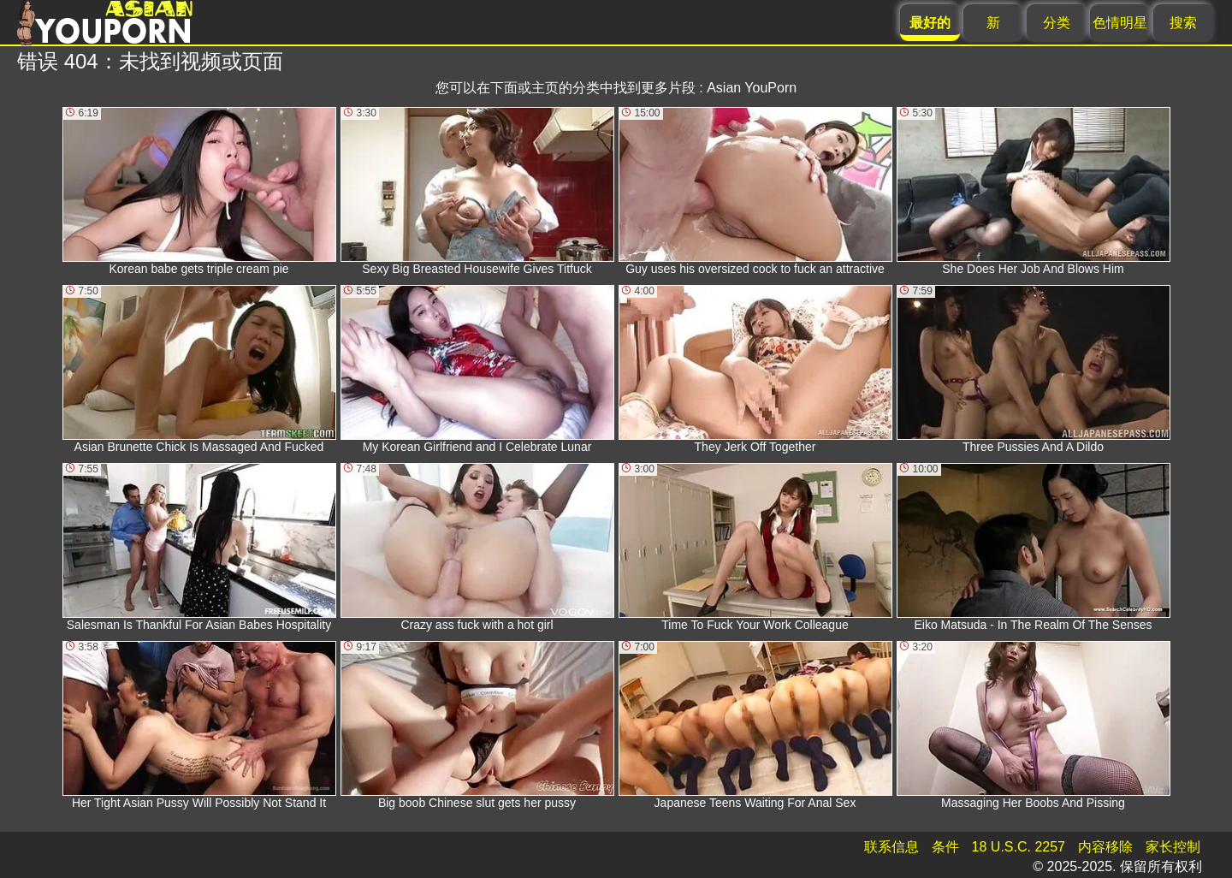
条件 (945, 846)
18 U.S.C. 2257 (1018, 846)
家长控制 (1173, 846)
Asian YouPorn (752, 87)
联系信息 (891, 846)
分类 (1056, 22)
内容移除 (1105, 846)
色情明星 (1120, 22)
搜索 (1183, 22)
